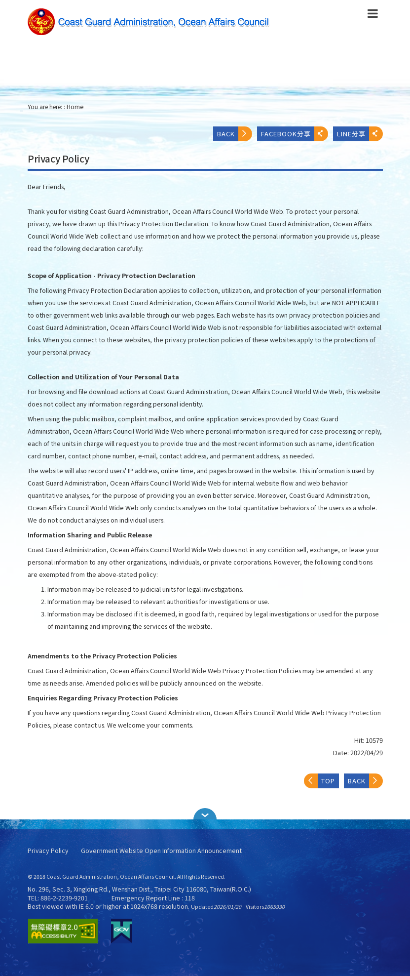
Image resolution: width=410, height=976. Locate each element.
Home (75, 106)
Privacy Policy (48, 851)
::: (21, 111)
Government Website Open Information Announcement (161, 851)
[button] (205, 813)
